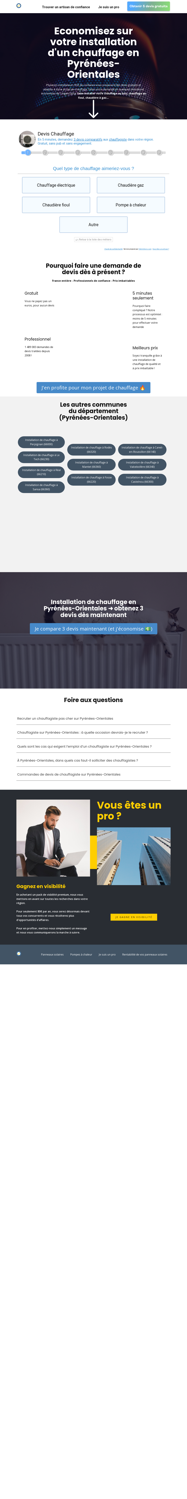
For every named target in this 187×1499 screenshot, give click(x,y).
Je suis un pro (108, 7)
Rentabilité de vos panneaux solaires (144, 953)
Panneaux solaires (52, 953)
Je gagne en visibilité (133, 916)
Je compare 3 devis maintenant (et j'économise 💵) (93, 627)
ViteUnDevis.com (145, 248)
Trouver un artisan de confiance (66, 7)
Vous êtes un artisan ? (161, 248)
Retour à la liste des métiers (93, 238)
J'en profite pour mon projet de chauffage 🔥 (93, 386)
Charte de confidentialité (113, 248)
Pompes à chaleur (81, 953)
